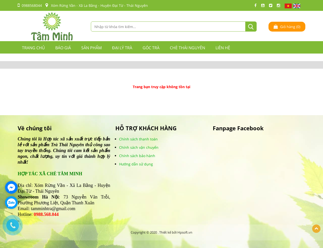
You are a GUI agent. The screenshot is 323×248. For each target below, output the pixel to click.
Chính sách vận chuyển (138, 147)
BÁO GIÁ (63, 47)
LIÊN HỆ (223, 47)
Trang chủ (33, 47)
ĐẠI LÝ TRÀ (122, 47)
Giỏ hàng (287, 26)
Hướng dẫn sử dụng (136, 164)
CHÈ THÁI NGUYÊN (187, 47)
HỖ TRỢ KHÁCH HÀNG (146, 128)
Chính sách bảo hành (137, 155)
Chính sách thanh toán (138, 139)
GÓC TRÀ (151, 47)
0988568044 (30, 5)
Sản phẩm (91, 47)
